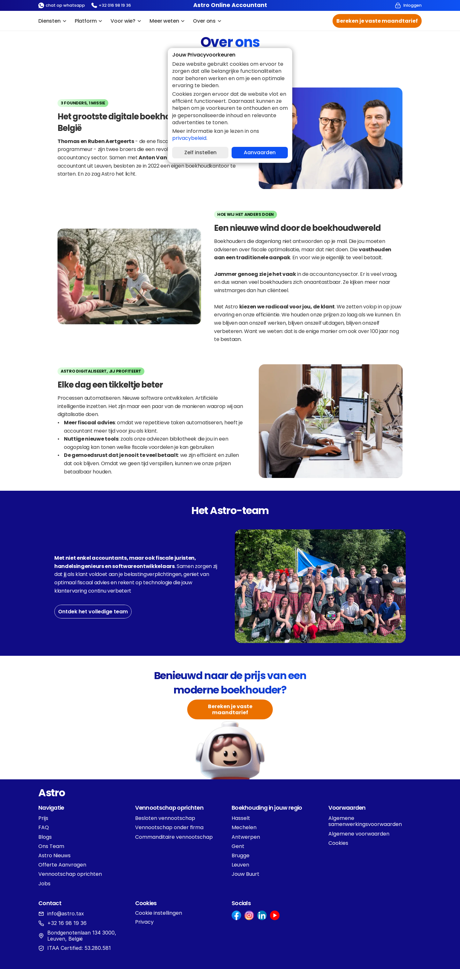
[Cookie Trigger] (158, 913)
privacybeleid (189, 138)
